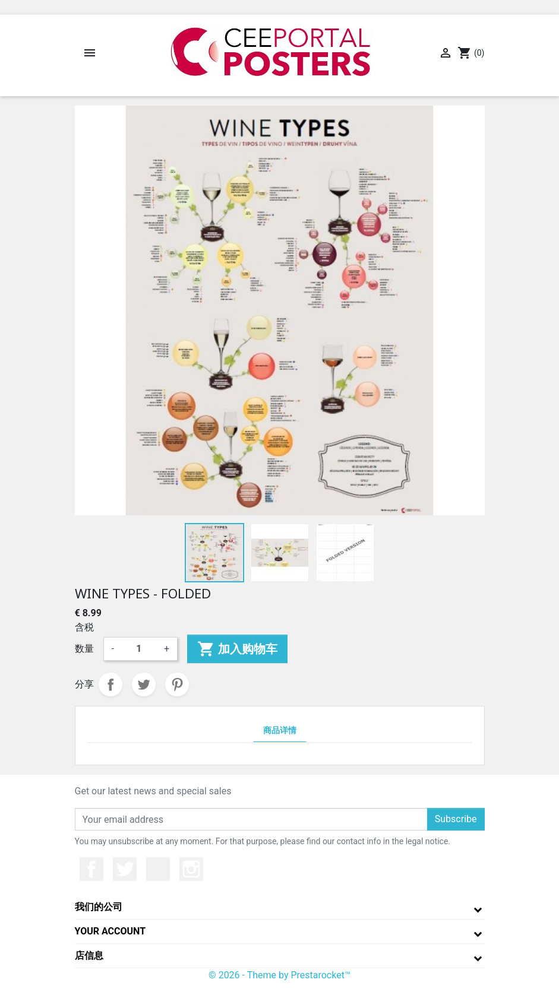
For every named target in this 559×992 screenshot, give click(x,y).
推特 (125, 869)
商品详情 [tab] (279, 730)
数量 (84, 648)
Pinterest (177, 684)
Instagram (191, 869)
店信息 (89, 955)
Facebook (91, 869)
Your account (110, 931)
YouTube (158, 869)
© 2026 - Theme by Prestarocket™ (279, 975)
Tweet (144, 684)
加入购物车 (237, 649)
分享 (110, 684)
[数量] (139, 649)
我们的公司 (98, 906)
